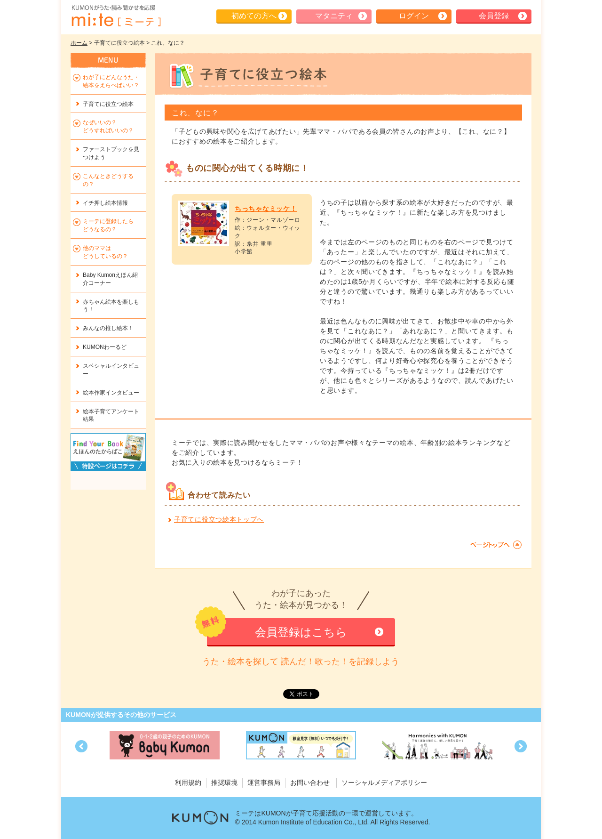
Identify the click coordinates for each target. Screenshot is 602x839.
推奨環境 (224, 782)
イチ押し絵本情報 (105, 203)
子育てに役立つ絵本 (108, 104)
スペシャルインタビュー (111, 370)
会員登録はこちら (301, 632)
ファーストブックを (111, 153)
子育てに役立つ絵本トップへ (219, 519)
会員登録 (494, 16)
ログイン (414, 16)
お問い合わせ (310, 782)
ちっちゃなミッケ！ (266, 208)
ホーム (79, 43)
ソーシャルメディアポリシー (384, 782)
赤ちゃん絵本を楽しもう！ (111, 305)
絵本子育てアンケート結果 (111, 415)
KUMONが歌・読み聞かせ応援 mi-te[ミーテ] (116, 16)
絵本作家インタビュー (111, 392)
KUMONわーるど (105, 347)
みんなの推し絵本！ (108, 328)
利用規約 (188, 782)
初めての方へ (254, 16)
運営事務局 (263, 782)
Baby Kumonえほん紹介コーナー (110, 279)
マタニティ (334, 16)
